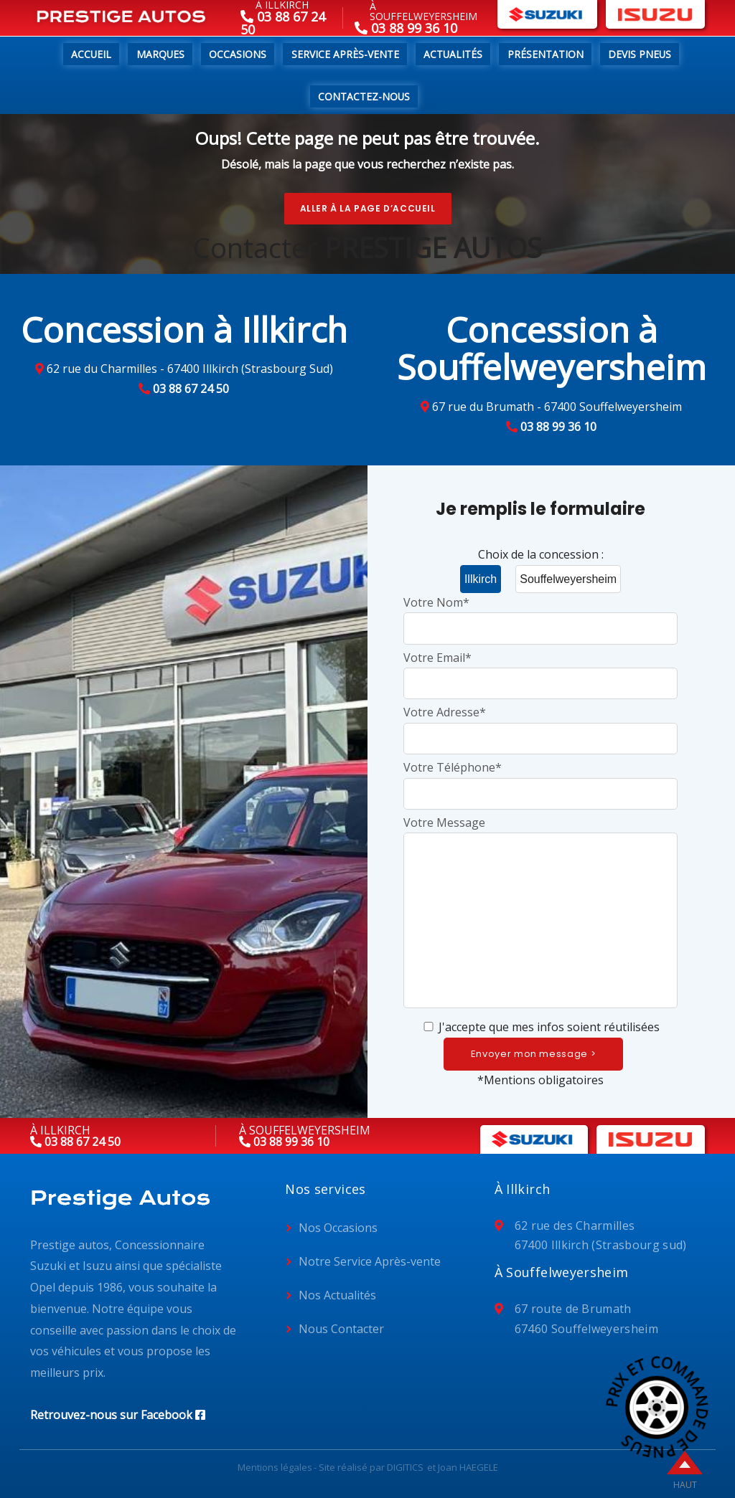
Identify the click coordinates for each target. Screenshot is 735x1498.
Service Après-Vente (345, 54)
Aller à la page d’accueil (368, 208)
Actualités (452, 54)
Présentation (545, 54)
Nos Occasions (338, 1228)
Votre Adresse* (540, 724)
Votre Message (540, 913)
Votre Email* (540, 670)
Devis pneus (639, 54)
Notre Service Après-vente (370, 1261)
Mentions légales (275, 1467)
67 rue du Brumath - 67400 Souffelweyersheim (557, 406)
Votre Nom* (540, 614)
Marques (160, 54)
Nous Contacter (341, 1329)
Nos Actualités (337, 1295)
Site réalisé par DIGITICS (371, 1467)
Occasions (237, 54)
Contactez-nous (364, 96)
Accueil (91, 54)
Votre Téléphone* (540, 779)
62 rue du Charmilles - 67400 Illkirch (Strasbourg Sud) (190, 368)
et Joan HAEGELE (462, 1467)
